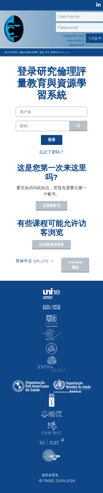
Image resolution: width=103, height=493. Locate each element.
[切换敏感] (78, 126)
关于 (47, 52)
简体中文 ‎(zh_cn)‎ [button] (33, 260)
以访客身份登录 (51, 245)
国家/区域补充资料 (29, 52)
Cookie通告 (75, 264)
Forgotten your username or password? (74, 40)
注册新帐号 (51, 205)
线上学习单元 (11, 52)
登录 (51, 139)
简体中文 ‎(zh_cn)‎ (60, 52)
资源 (41, 52)
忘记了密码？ (51, 152)
